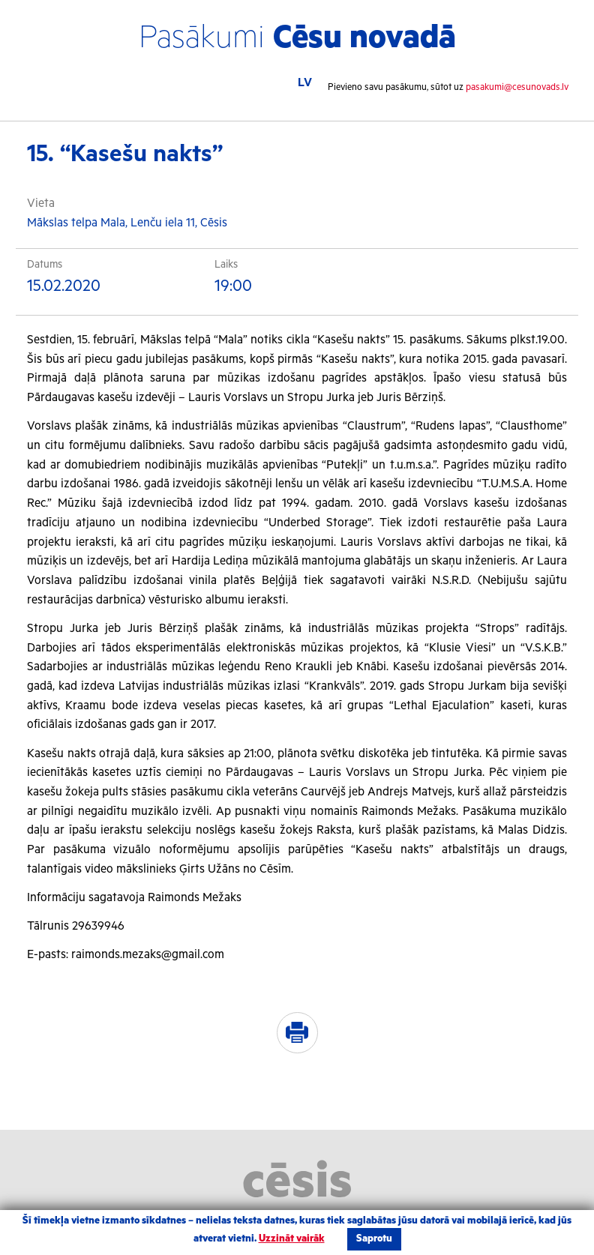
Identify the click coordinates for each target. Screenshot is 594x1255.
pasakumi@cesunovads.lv (517, 87)
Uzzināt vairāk (292, 1239)
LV (305, 83)
